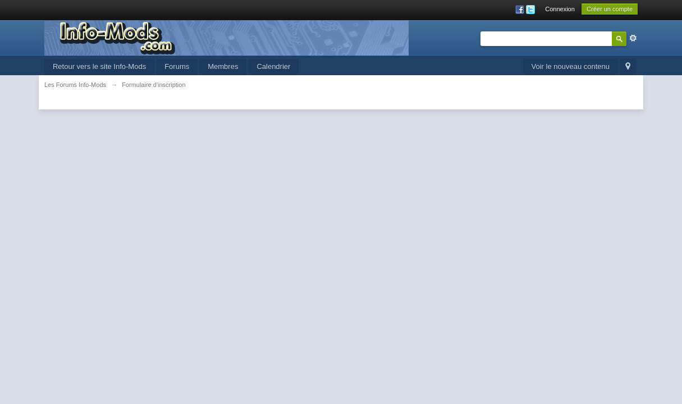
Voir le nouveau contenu (571, 66)
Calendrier (273, 66)
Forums (176, 66)
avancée (633, 38)
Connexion (560, 9)
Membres (223, 66)
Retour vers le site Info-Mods (99, 66)
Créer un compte (610, 9)
